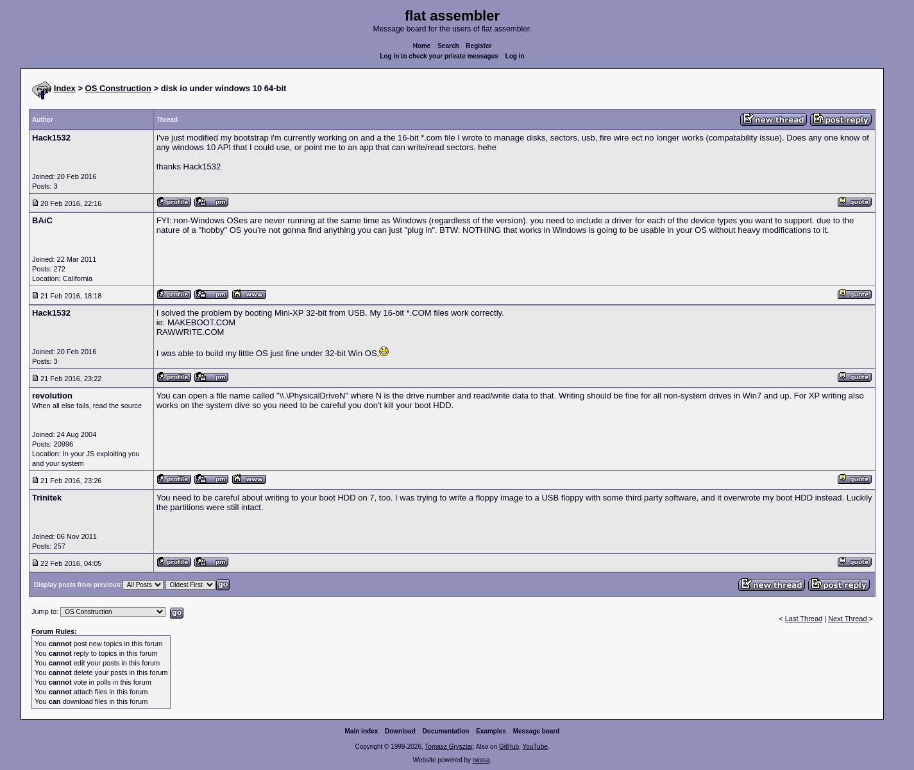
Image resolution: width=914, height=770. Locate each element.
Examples (491, 731)
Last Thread (804, 618)
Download (400, 731)
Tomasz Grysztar (448, 746)
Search (448, 45)
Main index (361, 731)
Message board (536, 731)
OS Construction (118, 88)
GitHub (509, 746)
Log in (515, 56)
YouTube (534, 746)
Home (422, 45)
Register (478, 45)
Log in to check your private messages (439, 56)
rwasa (481, 760)
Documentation (446, 731)
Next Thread (848, 618)
